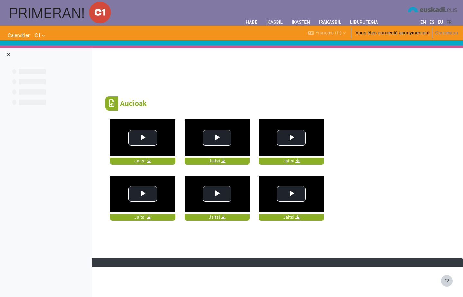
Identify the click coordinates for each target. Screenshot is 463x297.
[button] (327, 33)
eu (440, 22)
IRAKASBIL (330, 22)
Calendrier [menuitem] (19, 35)
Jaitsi (185, 188)
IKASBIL (274, 22)
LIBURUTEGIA (364, 22)
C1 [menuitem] (38, 35)
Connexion (446, 33)
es (431, 22)
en (423, 22)
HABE (251, 22)
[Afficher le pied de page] (447, 281)
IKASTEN (301, 22)
